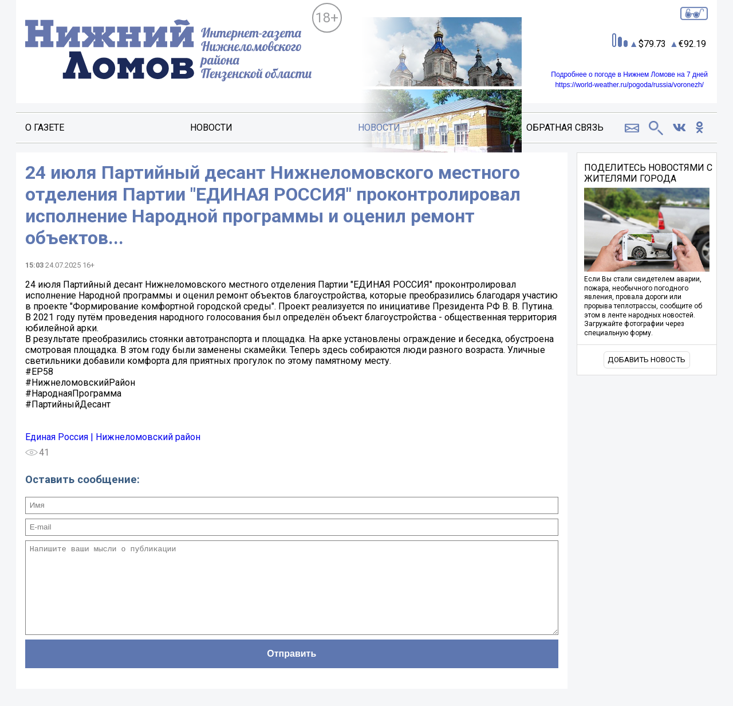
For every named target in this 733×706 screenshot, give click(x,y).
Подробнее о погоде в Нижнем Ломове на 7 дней (629, 74)
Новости (211, 127)
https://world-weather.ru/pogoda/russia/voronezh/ (629, 85)
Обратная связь (565, 127)
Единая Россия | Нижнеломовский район (112, 437)
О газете (44, 127)
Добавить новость (646, 359)
